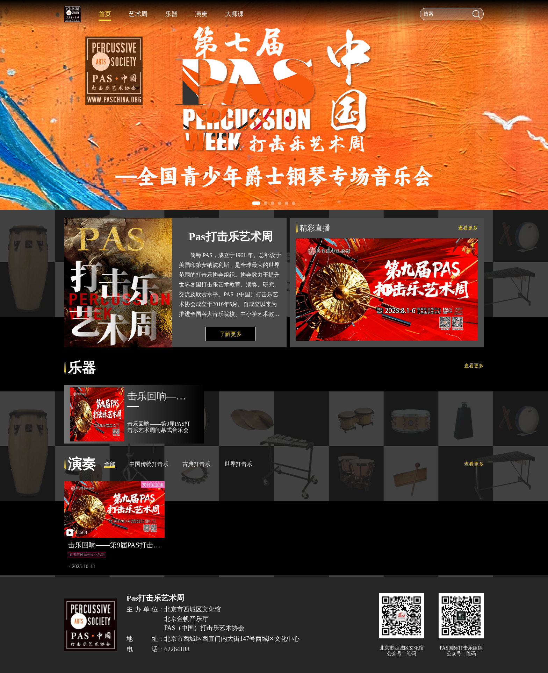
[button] (256, 203)
